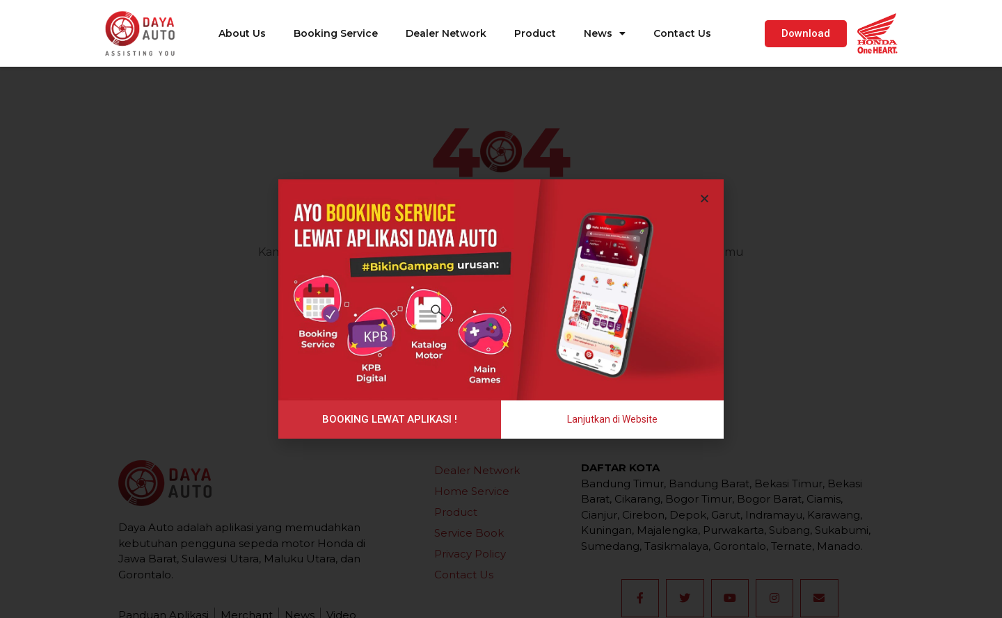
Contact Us (682, 33)
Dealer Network (446, 33)
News (605, 33)
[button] (806, 33)
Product (535, 33)
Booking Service (336, 33)
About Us (242, 33)
